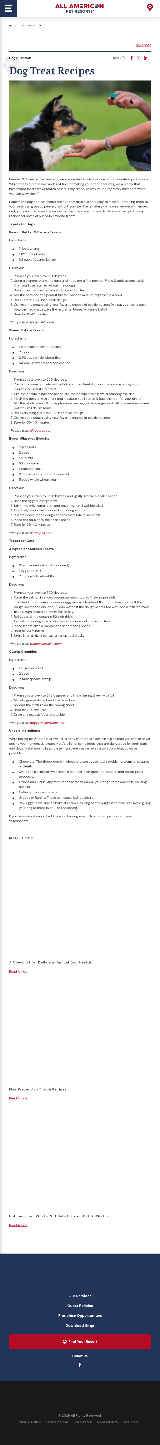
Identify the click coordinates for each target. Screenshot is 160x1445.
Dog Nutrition (28, 25)
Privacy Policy (29, 1422)
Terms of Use (57, 1422)
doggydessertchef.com (47, 723)
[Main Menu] (8, 8)
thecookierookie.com (46, 643)
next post (143, 45)
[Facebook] (80, 1365)
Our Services (80, 1295)
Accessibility (107, 1422)
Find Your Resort (80, 1341)
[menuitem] (80, 1296)
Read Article (18, 971)
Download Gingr (80, 1325)
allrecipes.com (41, 430)
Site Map (130, 1422)
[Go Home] (11, 25)
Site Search (82, 1422)
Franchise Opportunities (80, 1315)
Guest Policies (80, 1305)
